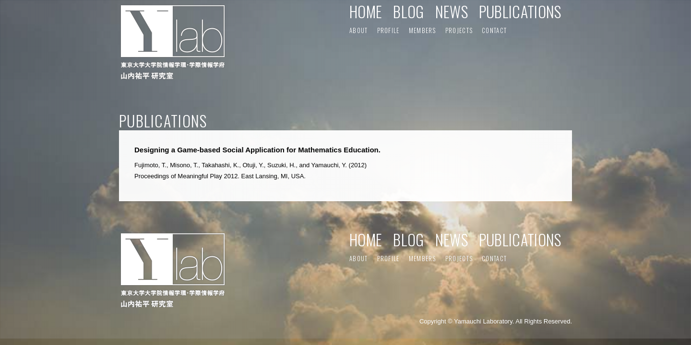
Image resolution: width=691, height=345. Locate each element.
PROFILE (388, 30)
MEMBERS (422, 30)
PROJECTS (459, 30)
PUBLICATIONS (520, 11)
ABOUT (358, 30)
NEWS (451, 11)
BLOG (408, 11)
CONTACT (494, 30)
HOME (365, 11)
